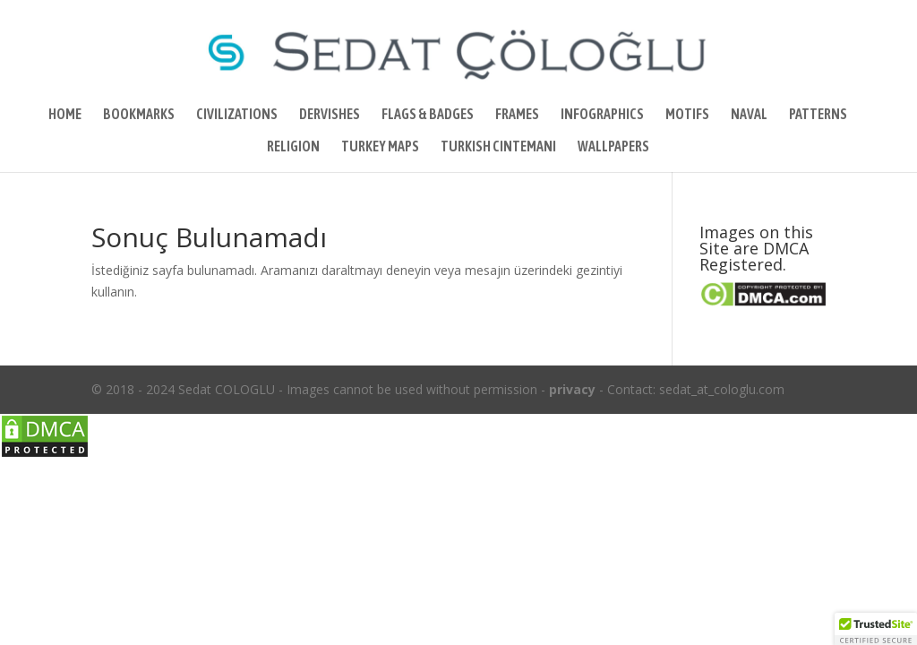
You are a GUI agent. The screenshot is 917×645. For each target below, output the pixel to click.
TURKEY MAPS (380, 147)
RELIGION (293, 147)
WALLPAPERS (613, 147)
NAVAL (749, 115)
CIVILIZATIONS (237, 115)
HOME (64, 115)
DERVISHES (329, 115)
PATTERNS (818, 115)
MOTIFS (687, 115)
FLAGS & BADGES (427, 115)
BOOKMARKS (139, 115)
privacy (572, 389)
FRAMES (517, 115)
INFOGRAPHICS (602, 115)
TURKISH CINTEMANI (498, 147)
